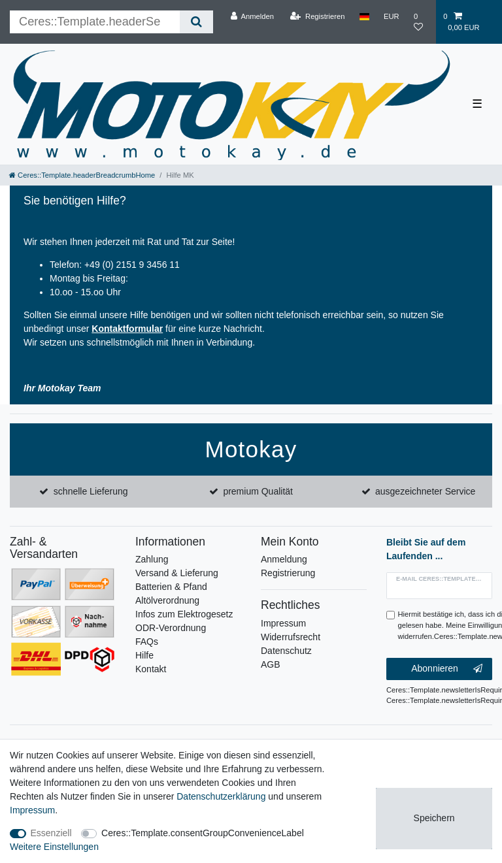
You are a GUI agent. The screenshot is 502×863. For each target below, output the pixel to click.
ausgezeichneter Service (425, 491)
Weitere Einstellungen (54, 846)
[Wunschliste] (421, 22)
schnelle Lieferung (91, 491)
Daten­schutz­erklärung (220, 796)
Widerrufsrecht (290, 637)
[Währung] (391, 16)
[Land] (364, 16)
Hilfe (144, 655)
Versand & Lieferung (176, 573)
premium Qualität (258, 491)
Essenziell (51, 833)
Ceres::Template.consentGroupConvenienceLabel (202, 833)
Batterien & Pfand (171, 586)
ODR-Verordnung (170, 628)
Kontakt (150, 669)
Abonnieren (446, 669)
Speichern (434, 818)
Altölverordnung (167, 600)
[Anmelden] (252, 16)
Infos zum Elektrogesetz (184, 614)
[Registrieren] (317, 16)
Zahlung (152, 559)
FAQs (146, 641)
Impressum (283, 623)
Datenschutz (286, 650)
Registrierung (288, 573)
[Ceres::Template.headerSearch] (196, 21)
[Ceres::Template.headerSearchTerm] (95, 21)
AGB (270, 664)
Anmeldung (284, 559)
